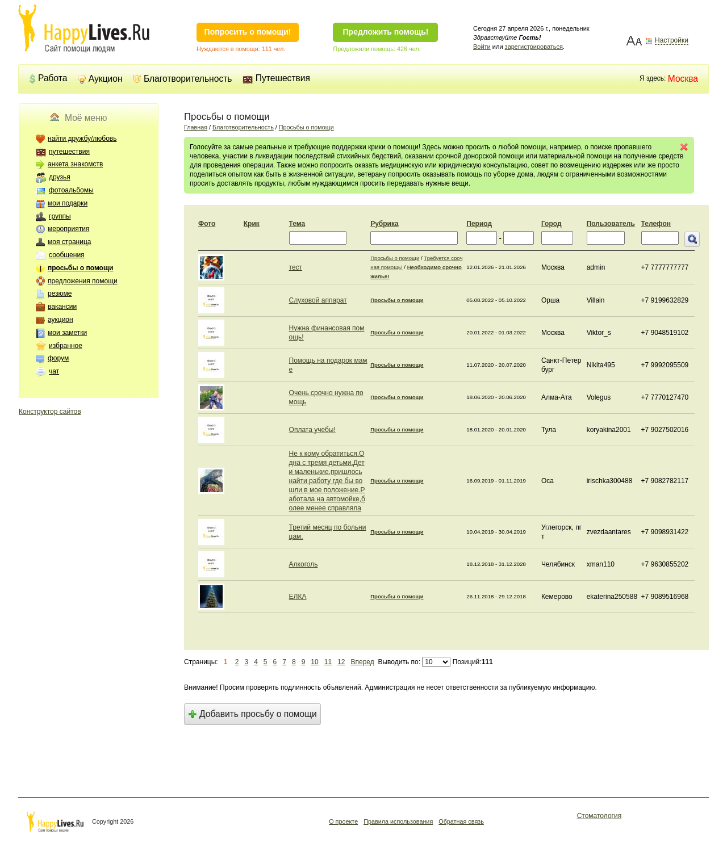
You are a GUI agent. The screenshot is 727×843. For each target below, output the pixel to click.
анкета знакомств (75, 164)
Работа (48, 78)
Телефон (656, 224)
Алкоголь (303, 564)
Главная (195, 127)
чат (54, 371)
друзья (59, 177)
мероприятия (68, 229)
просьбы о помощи (80, 268)
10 (314, 662)
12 (341, 662)
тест (296, 267)
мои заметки (67, 333)
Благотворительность (182, 78)
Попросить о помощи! (247, 31)
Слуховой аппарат (318, 300)
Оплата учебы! (312, 430)
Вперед (362, 662)
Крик (252, 224)
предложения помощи (83, 281)
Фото (206, 224)
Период (479, 224)
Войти (482, 46)
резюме (60, 293)
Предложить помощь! (386, 31)
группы (60, 216)
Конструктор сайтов (50, 412)
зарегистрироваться (534, 46)
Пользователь (611, 224)
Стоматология (599, 816)
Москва (683, 78)
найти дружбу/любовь (82, 138)
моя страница (69, 242)
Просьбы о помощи (306, 127)
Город (551, 224)
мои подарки (67, 203)
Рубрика (384, 224)
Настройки (671, 40)
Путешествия (276, 78)
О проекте (343, 821)
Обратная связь (461, 821)
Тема (297, 224)
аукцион (60, 320)
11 (328, 662)
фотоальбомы (71, 190)
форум (58, 358)
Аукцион (100, 78)
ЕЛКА (298, 597)
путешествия (69, 152)
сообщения (67, 255)
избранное (65, 346)
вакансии (62, 307)
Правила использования (398, 821)
